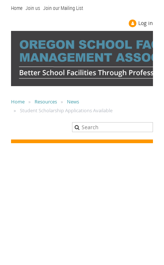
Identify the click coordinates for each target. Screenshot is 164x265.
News (73, 101)
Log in (145, 23)
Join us (32, 7)
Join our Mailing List (63, 7)
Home (16, 7)
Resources (46, 101)
